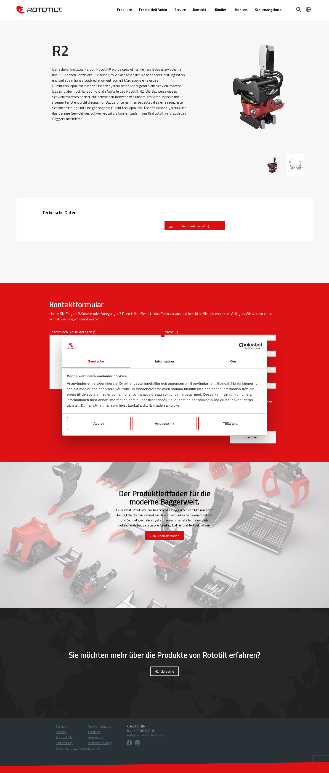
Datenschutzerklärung (73, 748)
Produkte (124, 10)
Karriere (62, 726)
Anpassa (165, 423)
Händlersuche (164, 671)
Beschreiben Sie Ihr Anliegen (70, 332)
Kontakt (199, 10)
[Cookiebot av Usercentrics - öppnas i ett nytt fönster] (242, 346)
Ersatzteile (64, 737)
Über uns (240, 10)
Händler (220, 10)
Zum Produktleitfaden (164, 535)
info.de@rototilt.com (150, 735)
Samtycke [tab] (96, 361)
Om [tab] (233, 361)
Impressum (96, 737)
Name (169, 332)
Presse (61, 732)
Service (180, 10)
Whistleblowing (100, 743)
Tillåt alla (230, 423)
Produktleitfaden (153, 10)
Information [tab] (164, 361)
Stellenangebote (268, 10)
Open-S (94, 748)
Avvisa (98, 423)
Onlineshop (64, 743)
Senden (251, 437)
